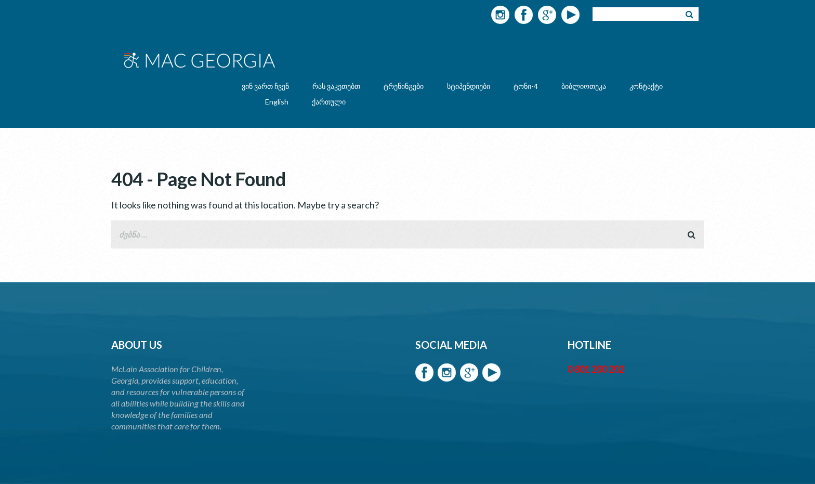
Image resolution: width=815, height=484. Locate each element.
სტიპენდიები (468, 86)
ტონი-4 (526, 86)
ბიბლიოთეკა (583, 86)
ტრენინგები (404, 86)
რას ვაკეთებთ (336, 86)
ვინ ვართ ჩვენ (265, 86)
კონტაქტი (646, 86)
